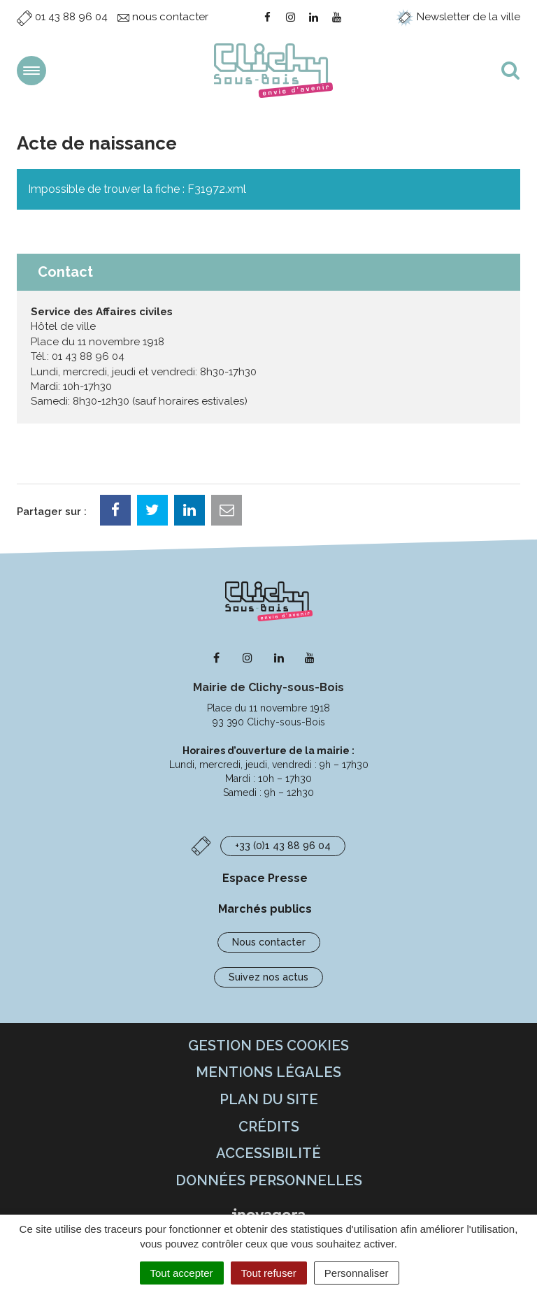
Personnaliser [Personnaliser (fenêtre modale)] (356, 1273)
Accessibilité (268, 1153)
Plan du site (269, 1099)
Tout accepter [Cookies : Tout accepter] (181, 1273)
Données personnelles (269, 1180)
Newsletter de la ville (458, 16)
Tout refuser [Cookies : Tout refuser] (268, 1273)
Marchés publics (265, 909)
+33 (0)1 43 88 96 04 (283, 845)
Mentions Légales (268, 1072)
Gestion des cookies (268, 1045)
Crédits (268, 1126)
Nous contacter (269, 942)
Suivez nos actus (268, 977)
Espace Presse (265, 878)
